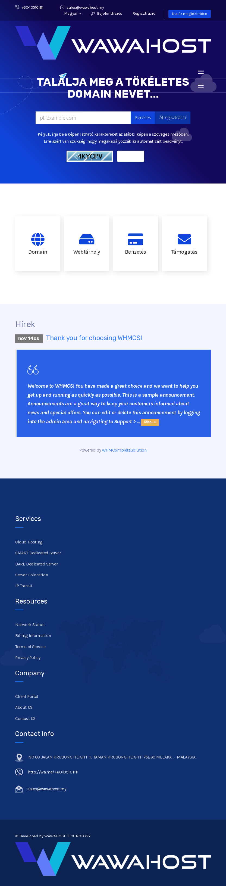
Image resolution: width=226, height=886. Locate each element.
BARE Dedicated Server (36, 564)
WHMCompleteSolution (124, 450)
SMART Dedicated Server (38, 552)
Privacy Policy (27, 657)
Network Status (29, 624)
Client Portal (26, 696)
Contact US (25, 718)
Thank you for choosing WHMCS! (94, 338)
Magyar (72, 13)
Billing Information (33, 635)
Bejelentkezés (106, 13)
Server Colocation (31, 574)
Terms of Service (30, 646)
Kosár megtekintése (189, 13)
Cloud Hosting (29, 542)
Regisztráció (144, 13)
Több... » (149, 421)
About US (24, 707)
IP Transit (23, 585)
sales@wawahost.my (82, 7)
